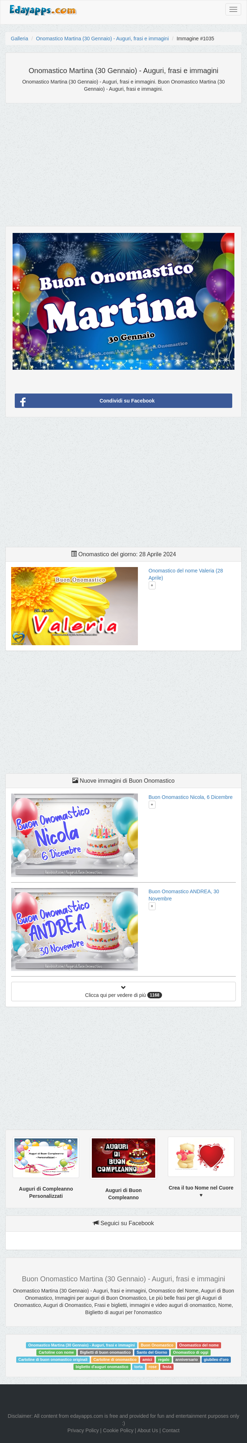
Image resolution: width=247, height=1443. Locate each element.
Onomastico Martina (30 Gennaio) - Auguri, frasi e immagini (102, 38)
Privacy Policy (83, 1430)
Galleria (19, 38)
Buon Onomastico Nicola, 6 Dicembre (191, 797)
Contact (170, 1430)
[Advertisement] (123, 161)
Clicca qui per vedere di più (123, 991)
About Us (147, 1430)
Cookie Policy (118, 1430)
